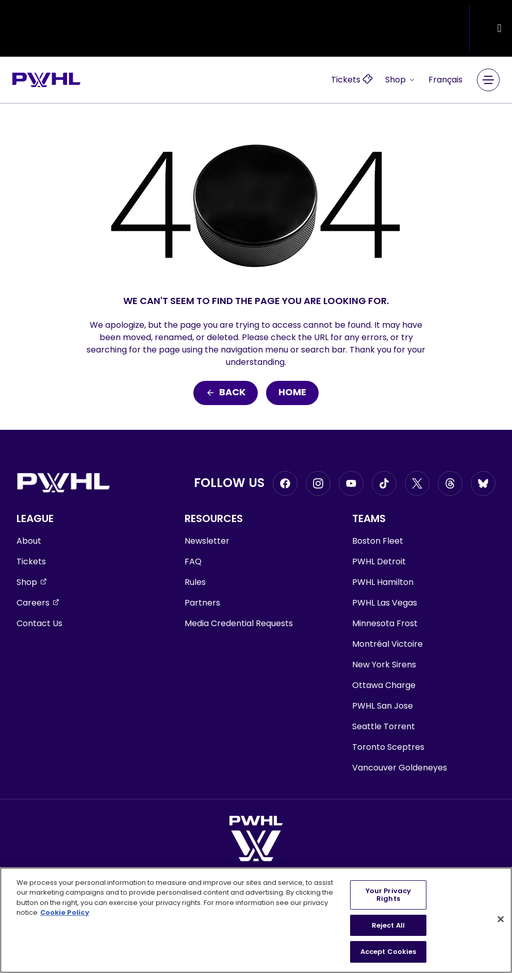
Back (225, 393)
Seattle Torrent (383, 726)
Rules (195, 582)
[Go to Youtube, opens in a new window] (351, 483)
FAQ (193, 561)
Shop (400, 80)
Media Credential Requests (239, 623)
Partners (202, 603)
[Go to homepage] (46, 80)
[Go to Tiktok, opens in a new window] (384, 483)
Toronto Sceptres (388, 747)
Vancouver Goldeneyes (399, 768)
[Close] (500, 919)
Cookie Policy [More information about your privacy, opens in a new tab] (64, 912)
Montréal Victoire (387, 644)
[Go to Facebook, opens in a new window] (285, 483)
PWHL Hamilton (383, 582)
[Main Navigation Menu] (488, 80)
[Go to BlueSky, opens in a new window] (483, 483)
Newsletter (207, 541)
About (28, 541)
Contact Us (39, 623)
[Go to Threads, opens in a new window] (450, 483)
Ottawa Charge (384, 685)
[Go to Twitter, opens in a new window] (417, 483)
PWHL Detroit (379, 561)
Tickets (31, 561)
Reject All (388, 925)
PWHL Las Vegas (384, 603)
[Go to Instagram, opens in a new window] (318, 483)
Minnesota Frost (385, 623)
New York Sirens (384, 664)
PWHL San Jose (382, 706)
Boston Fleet (377, 541)
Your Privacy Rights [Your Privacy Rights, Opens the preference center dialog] (388, 895)
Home (292, 393)
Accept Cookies (388, 952)
